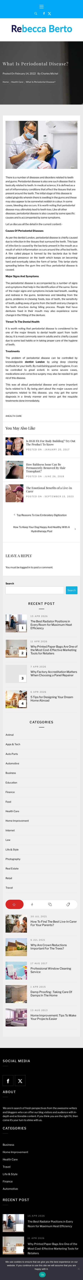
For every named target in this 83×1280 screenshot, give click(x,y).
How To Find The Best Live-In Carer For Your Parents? (54, 923)
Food (8, 801)
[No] (78, 1269)
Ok (42, 1274)
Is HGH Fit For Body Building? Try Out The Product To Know (50, 442)
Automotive (12, 763)
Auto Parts (12, 753)
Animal (10, 734)
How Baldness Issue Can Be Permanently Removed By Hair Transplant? (46, 467)
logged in (25, 567)
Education (11, 782)
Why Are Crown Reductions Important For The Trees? (49, 946)
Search (10, 583)
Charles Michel (49, 73)
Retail (9, 878)
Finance (10, 792)
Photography (13, 858)
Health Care (14, 416)
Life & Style (12, 849)
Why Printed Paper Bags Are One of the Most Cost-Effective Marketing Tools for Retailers (54, 650)
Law (8, 839)
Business (11, 772)
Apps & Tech (13, 744)
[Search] (36, 13)
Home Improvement (17, 820)
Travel (9, 887)
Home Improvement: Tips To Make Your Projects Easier (53, 1017)
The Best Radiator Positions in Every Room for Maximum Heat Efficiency (51, 625)
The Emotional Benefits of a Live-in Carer (49, 489)
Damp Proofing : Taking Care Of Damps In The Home (51, 993)
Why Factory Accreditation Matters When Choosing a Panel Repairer (54, 673)
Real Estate (12, 868)
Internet (10, 830)
